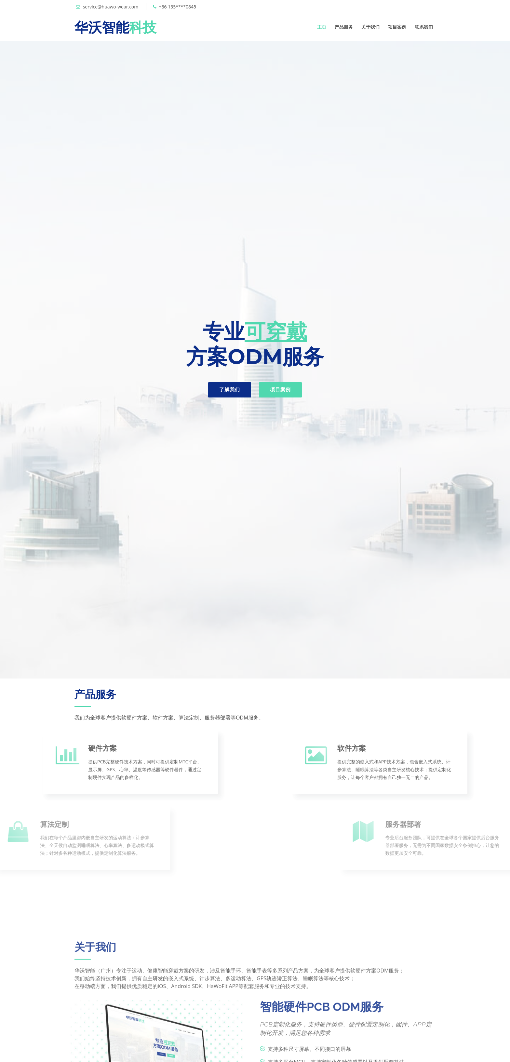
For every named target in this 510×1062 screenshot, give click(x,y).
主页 (321, 27)
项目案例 (397, 27)
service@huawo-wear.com (111, 7)
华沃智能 (115, 27)
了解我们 (229, 390)
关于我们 (370, 27)
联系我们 (424, 27)
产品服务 (344, 27)
